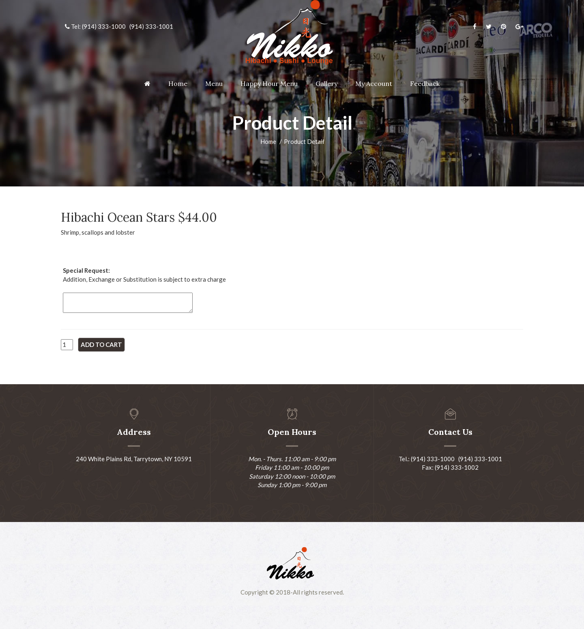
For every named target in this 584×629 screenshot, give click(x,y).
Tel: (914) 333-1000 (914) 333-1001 (119, 26)
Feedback (425, 83)
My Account (373, 83)
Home (177, 83)
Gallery (326, 83)
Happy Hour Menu (269, 83)
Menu (214, 83)
